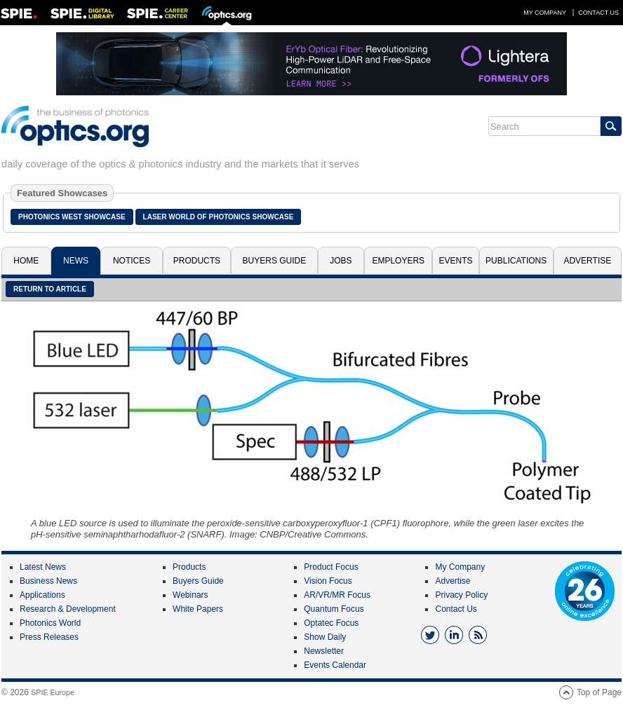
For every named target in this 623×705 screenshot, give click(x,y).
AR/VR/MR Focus (337, 595)
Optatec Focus (331, 623)
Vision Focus (327, 581)
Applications (42, 595)
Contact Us (598, 12)
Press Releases (49, 637)
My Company (544, 12)
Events (455, 261)
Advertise (587, 261)
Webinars (190, 595)
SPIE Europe (52, 692)
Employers (398, 261)
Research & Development (68, 609)
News (75, 261)
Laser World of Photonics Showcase (218, 217)
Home (26, 261)
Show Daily (325, 637)
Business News (48, 581)
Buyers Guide (275, 261)
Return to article (49, 289)
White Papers (198, 609)
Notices (131, 261)
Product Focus (331, 567)
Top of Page (599, 692)
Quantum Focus (333, 609)
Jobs (340, 261)
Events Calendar (335, 665)
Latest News (43, 567)
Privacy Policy (461, 595)
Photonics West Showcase (72, 217)
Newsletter (324, 651)
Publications (516, 261)
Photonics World (50, 623)
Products (196, 261)
